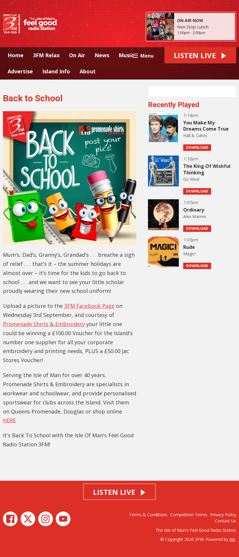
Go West (191, 179)
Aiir (232, 539)
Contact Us (225, 521)
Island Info (56, 71)
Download (197, 147)
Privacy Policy (223, 514)
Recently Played (173, 105)
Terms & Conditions (148, 514)
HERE (9, 420)
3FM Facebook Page (89, 305)
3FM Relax (46, 55)
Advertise (20, 71)
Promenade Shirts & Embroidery (44, 324)
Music (126, 55)
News (102, 55)
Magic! (189, 253)
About (88, 71)
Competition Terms (188, 514)
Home (15, 55)
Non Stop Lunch (192, 26)
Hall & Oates (195, 135)
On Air (77, 55)
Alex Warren (194, 216)
